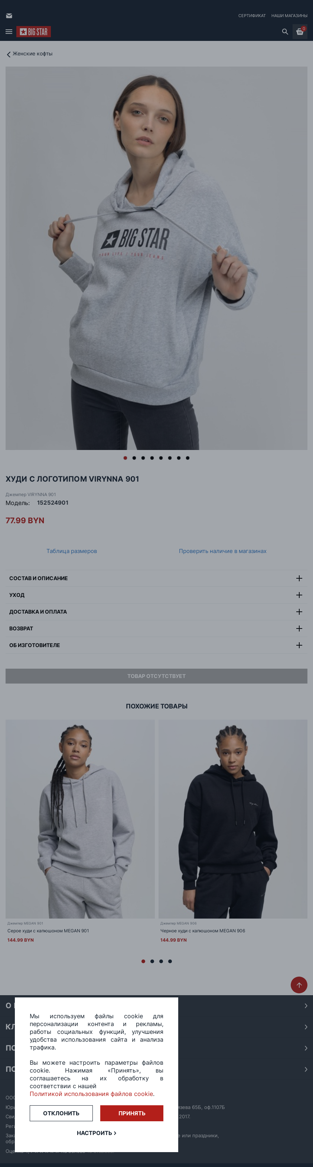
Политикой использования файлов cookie (91, 1093)
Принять (132, 1113)
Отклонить (61, 1113)
